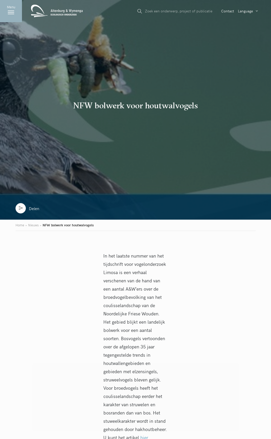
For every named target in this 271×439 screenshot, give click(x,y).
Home (20, 225)
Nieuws (33, 225)
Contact (227, 10)
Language (245, 10)
